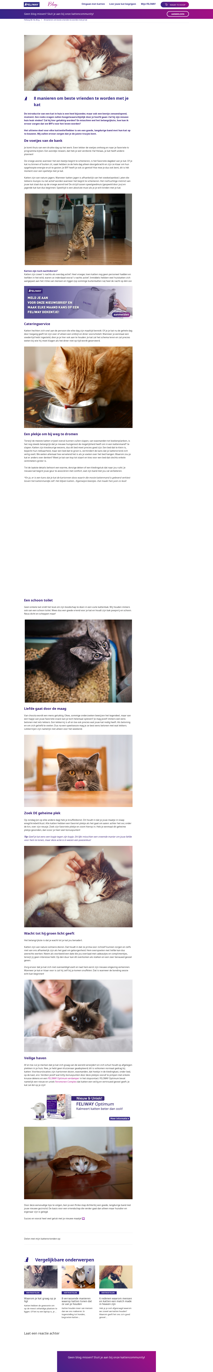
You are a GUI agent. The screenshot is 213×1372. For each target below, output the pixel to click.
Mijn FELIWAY (145, 3)
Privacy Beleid (92, 1367)
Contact (74, 1367)
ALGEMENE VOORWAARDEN (51, 1367)
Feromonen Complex (73, 1045)
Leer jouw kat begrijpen (119, 3)
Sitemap (29, 1367)
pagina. (123, 1347)
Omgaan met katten (90, 3)
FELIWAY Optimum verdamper (76, 1041)
